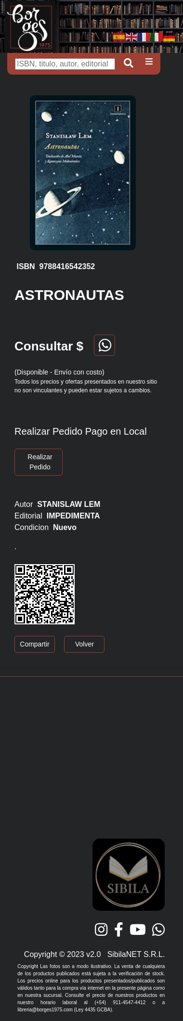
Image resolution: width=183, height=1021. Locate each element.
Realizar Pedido (39, 462)
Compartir (34, 644)
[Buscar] (65, 64)
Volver (84, 644)
